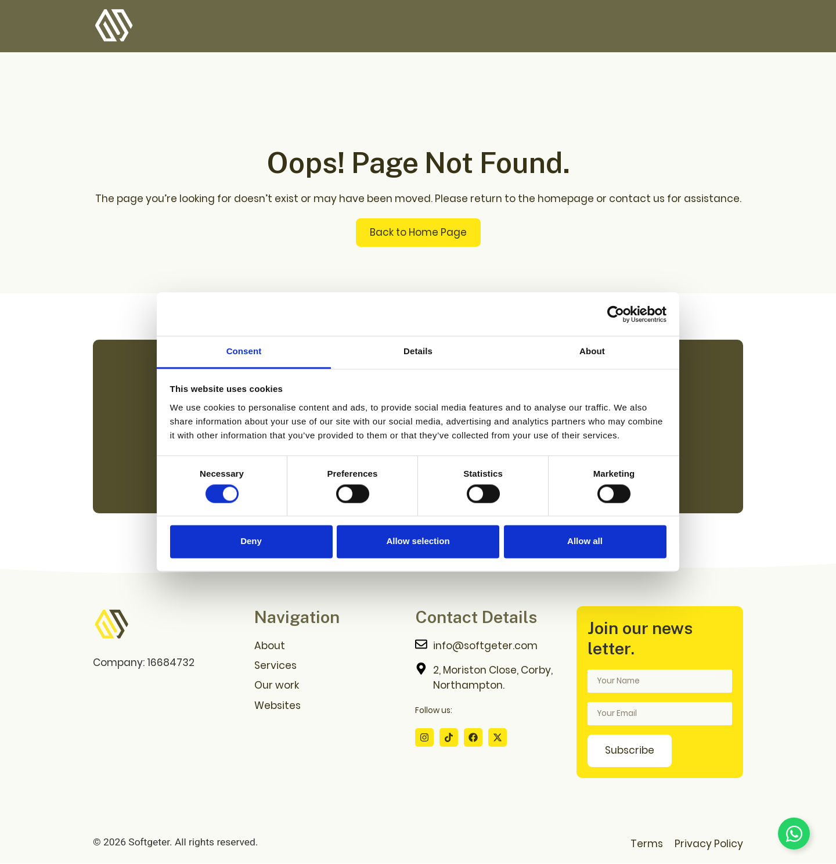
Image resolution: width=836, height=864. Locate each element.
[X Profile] (497, 738)
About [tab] (592, 351)
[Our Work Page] (329, 686)
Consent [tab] (244, 351)
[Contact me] (490, 646)
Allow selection (417, 541)
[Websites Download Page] (329, 706)
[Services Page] (329, 666)
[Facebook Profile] (473, 738)
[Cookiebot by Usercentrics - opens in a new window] (615, 314)
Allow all (585, 541)
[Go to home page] (111, 626)
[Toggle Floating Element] (794, 833)
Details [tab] (418, 351)
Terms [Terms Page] (646, 845)
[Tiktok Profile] (448, 738)
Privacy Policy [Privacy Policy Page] (709, 845)
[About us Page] (329, 646)
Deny (251, 541)
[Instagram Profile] (424, 738)
